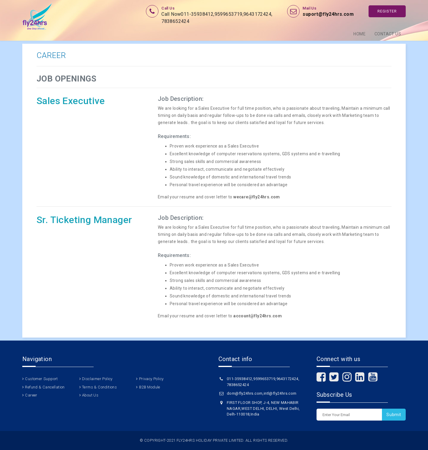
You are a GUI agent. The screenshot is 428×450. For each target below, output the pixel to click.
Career (31, 395)
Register (387, 11)
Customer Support (41, 379)
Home (359, 34)
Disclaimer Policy (97, 379)
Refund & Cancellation (44, 387)
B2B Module (149, 387)
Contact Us (387, 34)
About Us (90, 395)
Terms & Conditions (99, 387)
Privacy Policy (151, 379)
